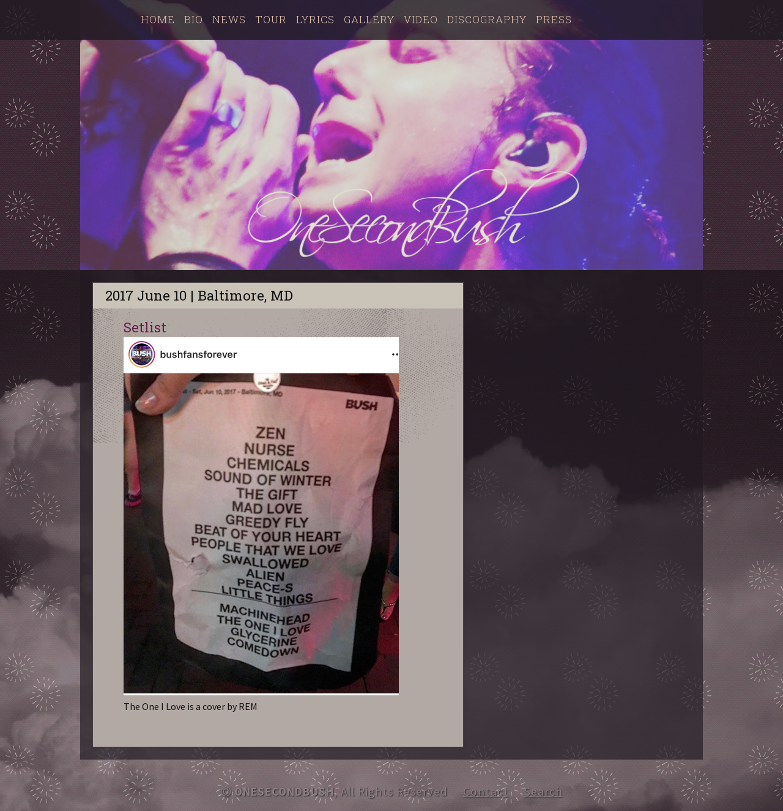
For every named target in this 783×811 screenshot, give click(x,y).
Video (421, 19)
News (229, 19)
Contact (486, 791)
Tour (271, 19)
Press (554, 19)
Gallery (369, 19)
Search (543, 791)
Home (158, 19)
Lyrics (315, 19)
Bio (193, 19)
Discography (487, 19)
